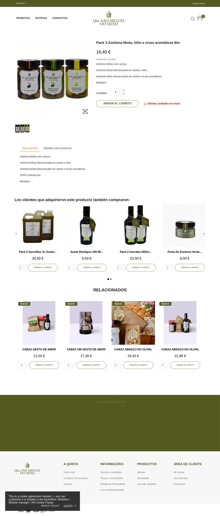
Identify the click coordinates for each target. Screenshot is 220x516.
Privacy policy (50, 505)
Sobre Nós (69, 472)
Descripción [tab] (30, 148)
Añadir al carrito (117, 103)
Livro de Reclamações (112, 489)
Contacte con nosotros (76, 478)
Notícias (41, 18)
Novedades (143, 478)
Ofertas (141, 472)
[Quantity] (22, 267)
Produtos (23, 18)
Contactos (59, 18)
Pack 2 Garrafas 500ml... (135, 251)
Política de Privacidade (112, 484)
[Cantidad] (117, 92)
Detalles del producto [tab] (58, 148)
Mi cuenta (179, 472)
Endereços (179, 484)
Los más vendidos (147, 484)
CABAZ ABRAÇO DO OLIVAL (133, 349)
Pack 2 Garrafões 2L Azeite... (38, 251)
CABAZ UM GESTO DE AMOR (86, 349)
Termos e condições (111, 472)
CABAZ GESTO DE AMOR (39, 349)
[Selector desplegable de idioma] (22, 3)
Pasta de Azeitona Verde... (185, 251)
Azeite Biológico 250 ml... (86, 251)
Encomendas (181, 478)
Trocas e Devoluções (111, 478)
